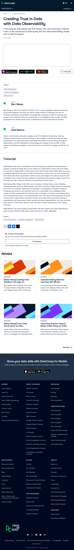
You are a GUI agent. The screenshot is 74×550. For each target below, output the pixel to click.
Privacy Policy (9, 540)
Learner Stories (56, 468)
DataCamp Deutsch (58, 500)
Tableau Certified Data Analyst (59, 435)
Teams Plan (30, 502)
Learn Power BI (7, 396)
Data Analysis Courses (34, 436)
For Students (30, 468)
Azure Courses (31, 412)
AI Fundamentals (57, 444)
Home (5, 14)
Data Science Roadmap (10, 420)
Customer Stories (32, 510)
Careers (54, 472)
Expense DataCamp (33, 484)
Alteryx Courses (32, 408)
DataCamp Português (59, 496)
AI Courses (30, 432)
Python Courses (32, 388)
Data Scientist (56, 414)
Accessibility (57, 540)
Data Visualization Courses (36, 440)
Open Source (6, 488)
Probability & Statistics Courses (34, 453)
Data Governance (24, 14)
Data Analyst (56, 418)
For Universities (31, 476)
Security (54, 396)
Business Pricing (32, 498)
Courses (4, 416)
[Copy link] (5, 226)
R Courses (30, 392)
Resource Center (8, 464)
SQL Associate (56, 426)
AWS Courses (31, 416)
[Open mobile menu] (71, 3)
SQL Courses (30, 396)
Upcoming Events (8, 468)
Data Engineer (56, 422)
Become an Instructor (58, 476)
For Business (30, 472)
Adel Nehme (17, 130)
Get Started (55, 388)
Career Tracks (7, 408)
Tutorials (5, 480)
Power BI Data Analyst (59, 430)
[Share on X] (18, 226)
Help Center (55, 514)
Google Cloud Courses (34, 420)
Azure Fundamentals (58, 440)
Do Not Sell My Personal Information (38, 540)
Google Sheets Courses (34, 424)
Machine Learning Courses (35, 444)
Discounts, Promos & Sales (35, 480)
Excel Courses (31, 428)
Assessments (6, 404)
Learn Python (6, 388)
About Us (54, 464)
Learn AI (5, 392)
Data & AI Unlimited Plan (35, 506)
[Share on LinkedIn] (9, 226)
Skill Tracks (6, 412)
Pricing (53, 392)
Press (53, 480)
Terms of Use (36, 544)
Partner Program (32, 514)
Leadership (55, 484)
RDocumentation (8, 492)
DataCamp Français (58, 504)
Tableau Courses (32, 404)
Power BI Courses (32, 400)
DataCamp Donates (33, 488)
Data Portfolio (7, 502)
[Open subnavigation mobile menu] (8, 8)
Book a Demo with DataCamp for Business (10, 497)
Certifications (56, 410)
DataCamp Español (58, 492)
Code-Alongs (6, 476)
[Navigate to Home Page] (8, 3)
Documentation (56, 400)
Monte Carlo (34, 110)
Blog (3, 472)
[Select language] (65, 3)
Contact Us (55, 488)
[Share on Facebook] (13, 226)
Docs (3, 484)
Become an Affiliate (58, 518)
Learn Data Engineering (10, 400)
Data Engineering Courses (35, 448)
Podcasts (13, 14)
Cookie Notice (20, 540)
